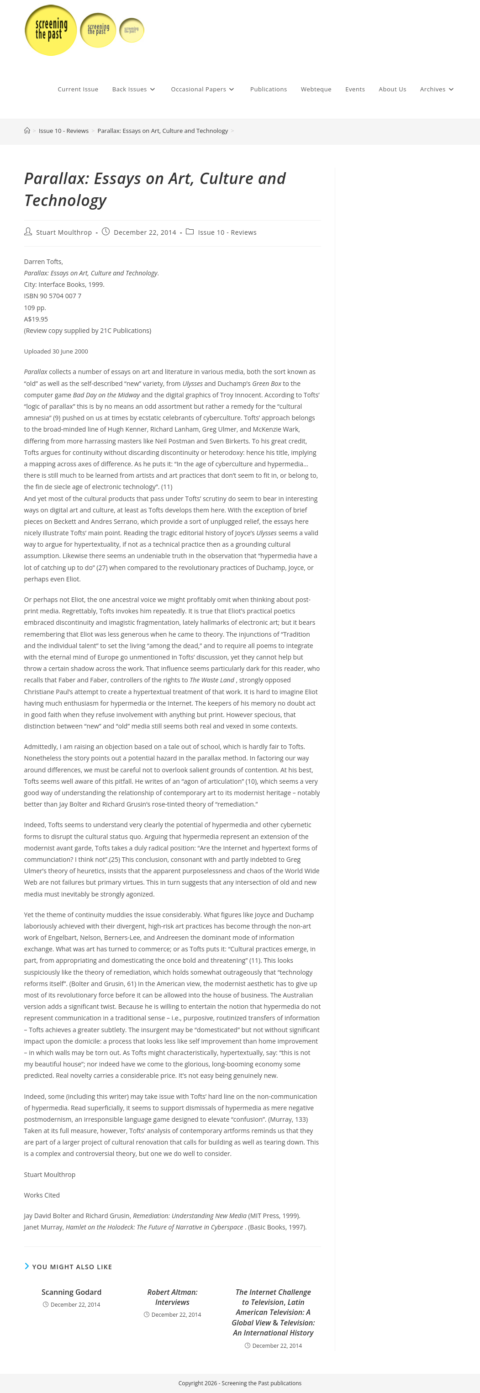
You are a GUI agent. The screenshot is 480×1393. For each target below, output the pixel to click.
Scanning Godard (71, 1292)
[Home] (27, 131)
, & (273, 1312)
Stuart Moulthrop (64, 232)
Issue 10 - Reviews (227, 232)
